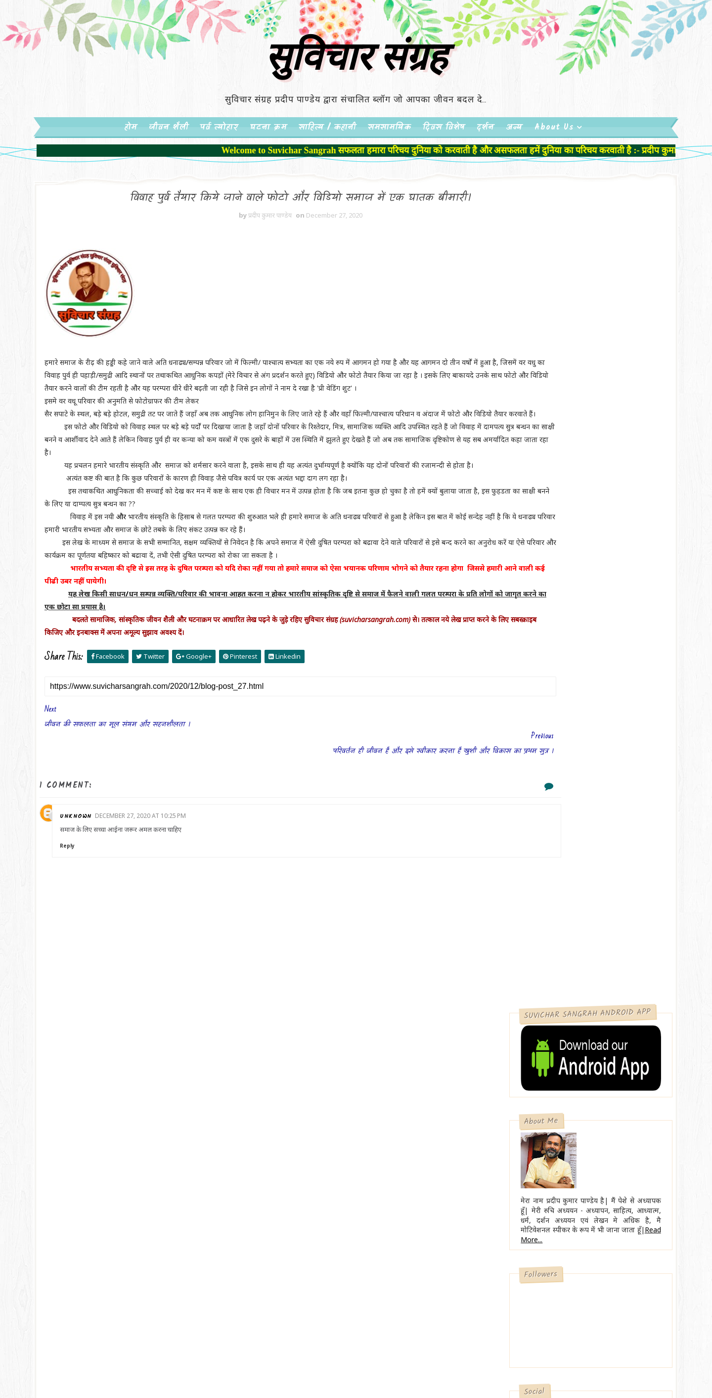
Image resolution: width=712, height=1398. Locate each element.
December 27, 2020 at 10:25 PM (204, 935)
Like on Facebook (546, 650)
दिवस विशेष (444, 164)
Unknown (140, 936)
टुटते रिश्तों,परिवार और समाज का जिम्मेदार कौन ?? (543, 824)
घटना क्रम (268, 164)
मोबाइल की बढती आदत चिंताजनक (544, 758)
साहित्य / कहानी (327, 164)
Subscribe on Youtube (546, 671)
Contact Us (493, 985)
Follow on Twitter (546, 629)
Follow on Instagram (546, 691)
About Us (554, 164)
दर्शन (485, 164)
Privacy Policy (497, 968)
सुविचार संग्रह (356, 91)
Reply (131, 965)
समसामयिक (389, 164)
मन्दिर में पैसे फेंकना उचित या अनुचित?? (534, 883)
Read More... (503, 457)
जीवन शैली (168, 164)
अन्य (514, 164)
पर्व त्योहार (219, 164)
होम (130, 164)
